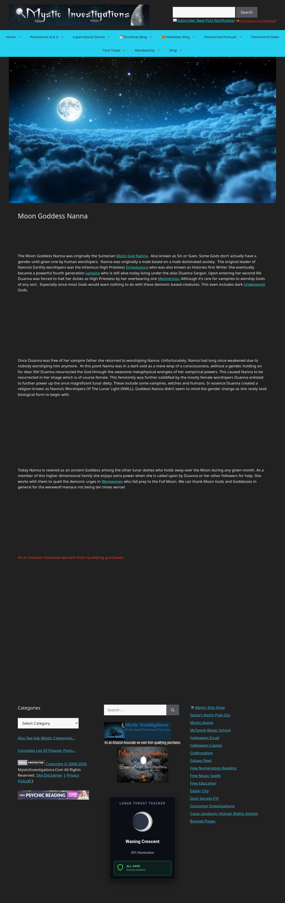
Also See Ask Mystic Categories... (46, 738)
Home (16, 36)
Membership (150, 50)
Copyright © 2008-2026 (66, 763)
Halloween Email (204, 737)
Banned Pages (202, 821)
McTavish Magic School (210, 730)
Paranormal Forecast (225, 36)
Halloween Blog (181, 36)
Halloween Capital (206, 745)
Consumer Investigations (212, 805)
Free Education (203, 783)
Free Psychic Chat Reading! (257, 21)
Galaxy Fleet (200, 760)
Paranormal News (265, 37)
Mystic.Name (201, 722)
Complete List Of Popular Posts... (47, 750)
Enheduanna (137, 267)
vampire (93, 273)
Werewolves (112, 481)
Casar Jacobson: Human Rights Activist (224, 813)
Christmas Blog (138, 36)
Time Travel (116, 50)
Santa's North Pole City (210, 715)
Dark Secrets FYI (204, 798)
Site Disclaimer (49, 775)
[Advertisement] (53, 239)
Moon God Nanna (132, 255)
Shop (178, 50)
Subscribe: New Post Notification (204, 20)
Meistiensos (168, 278)
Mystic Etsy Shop (207, 707)
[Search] (172, 710)
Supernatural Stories (94, 36)
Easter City (199, 790)
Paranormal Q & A (49, 36)
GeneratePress (174, 896)
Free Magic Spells (205, 775)
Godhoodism (201, 752)
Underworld (254, 284)
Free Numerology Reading (213, 768)
